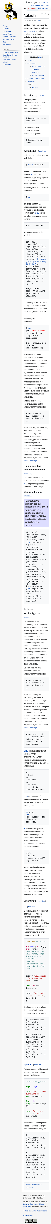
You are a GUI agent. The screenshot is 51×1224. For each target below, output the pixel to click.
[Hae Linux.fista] (44, 14)
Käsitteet (29, 1187)
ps (27, 812)
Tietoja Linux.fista (29, 1211)
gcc (30, 328)
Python (28, 1064)
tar (27, 814)
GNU (37, 213)
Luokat (27, 1185)
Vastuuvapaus (42, 1211)
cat (30, 197)
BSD (26, 796)
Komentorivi (37, 1185)
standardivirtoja (30, 461)
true (30, 165)
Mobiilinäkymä (28, 1216)
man (26, 484)
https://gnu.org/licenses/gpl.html (36, 261)
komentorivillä (29, 31)
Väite (38, 20)
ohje (28, 542)
